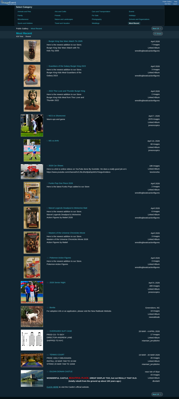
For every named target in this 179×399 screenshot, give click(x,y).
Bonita (52, 307)
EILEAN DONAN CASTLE (61, 371)
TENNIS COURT (57, 354)
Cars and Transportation (101, 12)
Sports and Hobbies (25, 23)
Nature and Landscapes (64, 19)
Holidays (132, 15)
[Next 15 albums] (157, 28)
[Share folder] (158, 33)
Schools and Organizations (139, 19)
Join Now (167, 4)
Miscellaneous (23, 19)
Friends (57, 15)
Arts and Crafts (60, 12)
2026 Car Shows (56, 165)
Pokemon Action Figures (60, 258)
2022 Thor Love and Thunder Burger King (67, 91)
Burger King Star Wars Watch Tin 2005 (65, 41)
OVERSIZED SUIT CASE (61, 331)
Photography (97, 19)
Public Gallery (167, 1)
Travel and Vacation (62, 23)
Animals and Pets (24, 12)
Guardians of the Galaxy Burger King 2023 (67, 66)
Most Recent (36, 28)
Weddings (95, 23)
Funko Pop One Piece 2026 (61, 183)
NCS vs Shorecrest (57, 116)
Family (20, 15)
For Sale (95, 15)
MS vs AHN (54, 141)
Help (175, 1)
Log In (175, 4)
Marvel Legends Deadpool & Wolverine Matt (68, 208)
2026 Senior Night (57, 282)
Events (131, 12)
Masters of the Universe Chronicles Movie (67, 233)
